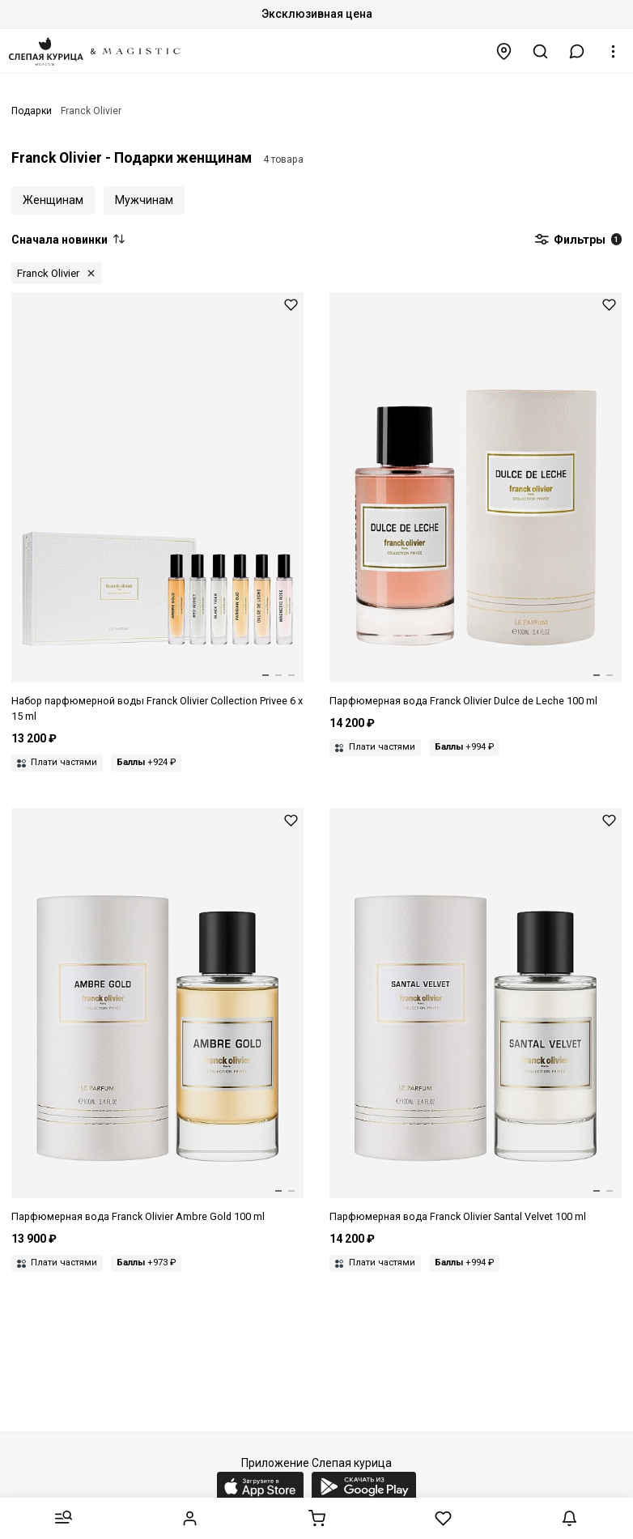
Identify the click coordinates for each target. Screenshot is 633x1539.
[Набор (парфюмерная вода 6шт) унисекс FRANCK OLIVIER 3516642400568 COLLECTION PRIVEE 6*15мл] (157, 508)
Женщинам (53, 199)
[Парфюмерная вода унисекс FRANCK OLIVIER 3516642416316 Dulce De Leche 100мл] (475, 500)
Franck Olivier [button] (48, 273)
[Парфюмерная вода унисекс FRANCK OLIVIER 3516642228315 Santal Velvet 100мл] (475, 1016)
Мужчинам (144, 199)
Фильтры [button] (578, 240)
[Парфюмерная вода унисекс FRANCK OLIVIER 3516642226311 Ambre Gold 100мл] (157, 1016)
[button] (577, 51)
